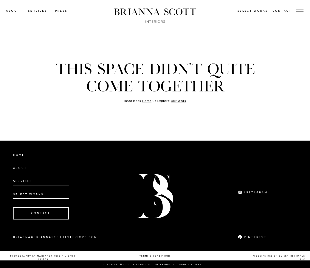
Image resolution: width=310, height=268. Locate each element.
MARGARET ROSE (49, 255)
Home (147, 101)
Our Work (178, 101)
